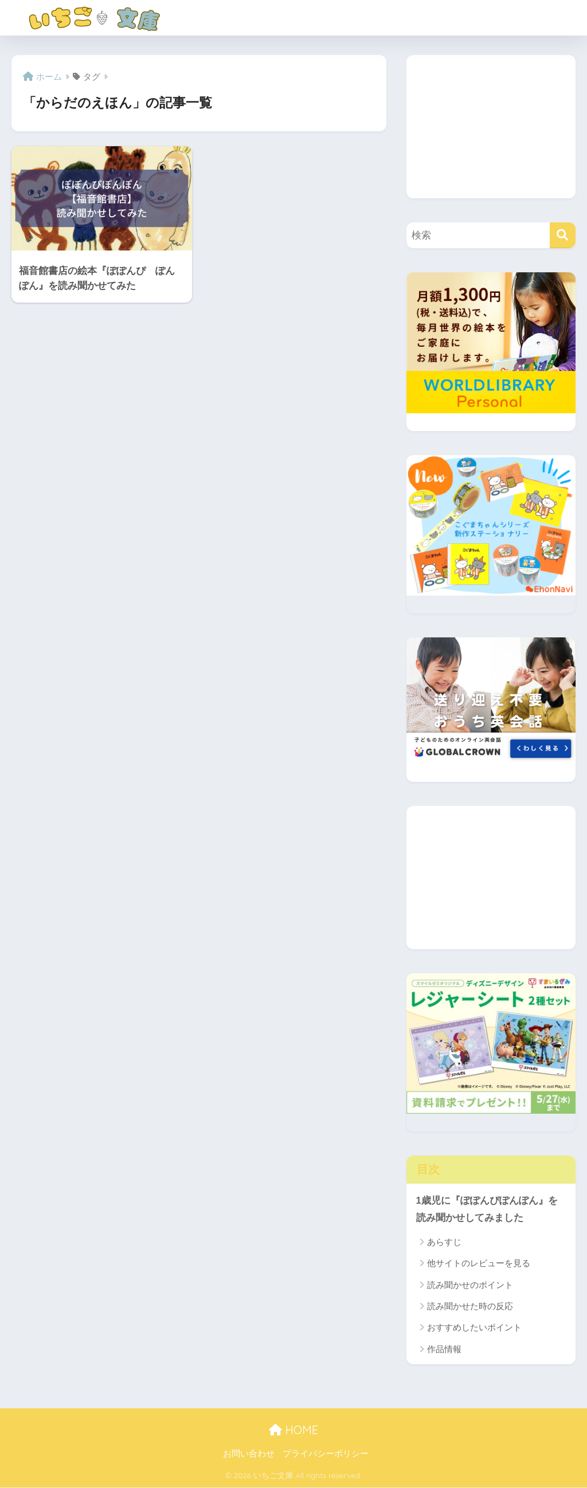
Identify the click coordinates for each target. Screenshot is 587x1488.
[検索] (563, 235)
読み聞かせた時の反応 (470, 1306)
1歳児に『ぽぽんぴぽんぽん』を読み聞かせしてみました (487, 1209)
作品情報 (444, 1349)
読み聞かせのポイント (470, 1285)
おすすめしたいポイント (474, 1328)
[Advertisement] (491, 126)
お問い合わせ (249, 1454)
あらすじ (444, 1242)
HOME (293, 1430)
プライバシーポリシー (326, 1454)
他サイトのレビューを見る (478, 1263)
